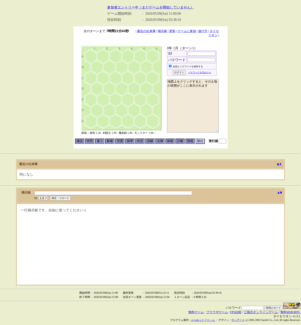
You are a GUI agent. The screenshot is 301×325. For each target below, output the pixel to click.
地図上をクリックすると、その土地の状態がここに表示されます (193, 105)
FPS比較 (236, 312)
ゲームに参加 (186, 31)
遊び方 (203, 31)
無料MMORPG (290, 312)
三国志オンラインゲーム (261, 312)
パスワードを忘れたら (199, 72)
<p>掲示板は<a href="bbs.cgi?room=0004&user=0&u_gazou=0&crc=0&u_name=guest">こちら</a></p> (151, 244)
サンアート (238, 320)
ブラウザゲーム (217, 312)
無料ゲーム (196, 312)
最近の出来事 (146, 31)
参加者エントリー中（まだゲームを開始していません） (150, 7)
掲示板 (162, 31)
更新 (172, 31)
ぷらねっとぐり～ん (203, 320)
